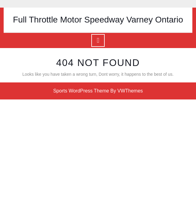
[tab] (98, 40)
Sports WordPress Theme (81, 90)
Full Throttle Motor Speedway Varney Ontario (98, 19)
